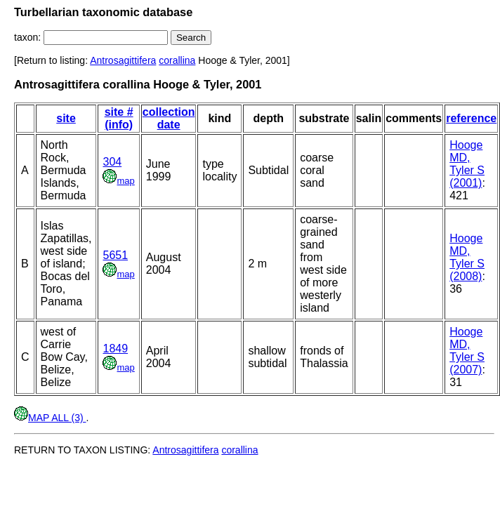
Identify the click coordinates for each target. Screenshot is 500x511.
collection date (169, 118)
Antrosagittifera (123, 60)
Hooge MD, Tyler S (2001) (467, 164)
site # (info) (119, 118)
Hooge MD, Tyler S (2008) (467, 257)
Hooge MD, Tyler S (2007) (467, 351)
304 (112, 162)
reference (471, 118)
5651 (115, 255)
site (66, 118)
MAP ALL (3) (50, 417)
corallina (177, 60)
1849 (115, 348)
